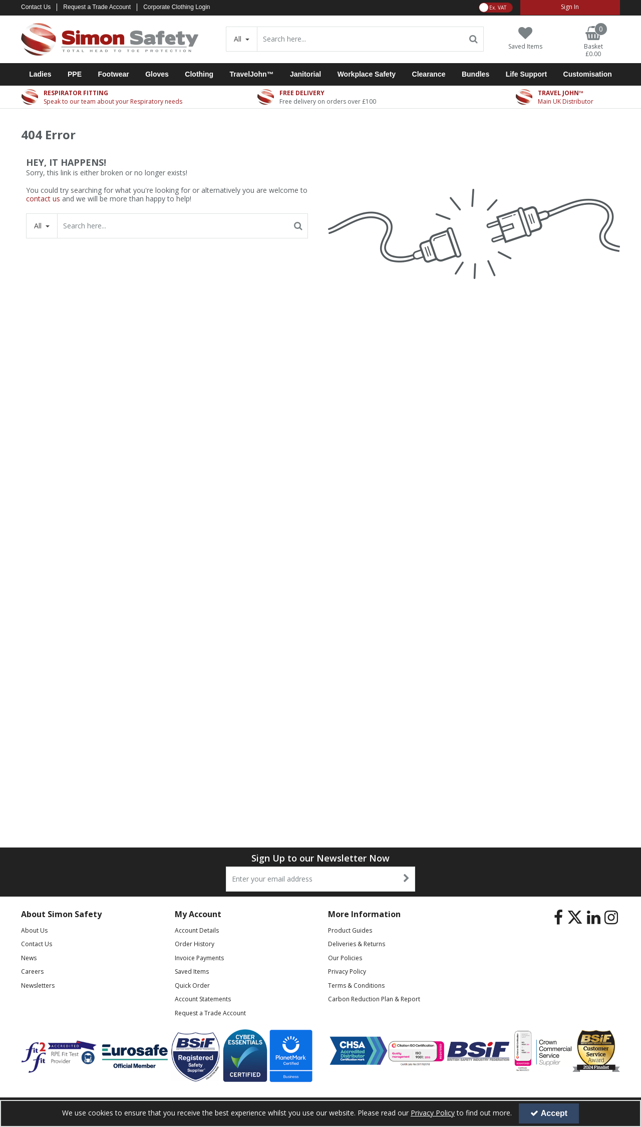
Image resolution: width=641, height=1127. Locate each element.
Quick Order (192, 985)
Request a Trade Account (97, 7)
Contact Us (36, 7)
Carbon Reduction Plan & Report (374, 999)
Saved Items (192, 971)
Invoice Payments (199, 958)
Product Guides (350, 930)
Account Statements (203, 999)
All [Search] (238, 39)
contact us (43, 198)
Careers (32, 971)
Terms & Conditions (356, 985)
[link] (558, 917)
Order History (194, 944)
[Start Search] (474, 39)
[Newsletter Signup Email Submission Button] (406, 879)
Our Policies (345, 958)
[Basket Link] (593, 42)
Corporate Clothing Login (176, 7)
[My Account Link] (570, 7)
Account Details (197, 930)
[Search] (360, 39)
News (29, 958)
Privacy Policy (347, 971)
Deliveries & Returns (356, 944)
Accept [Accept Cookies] (548, 1113)
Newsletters (38, 985)
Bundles (475, 74)
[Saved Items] (525, 38)
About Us (34, 930)
